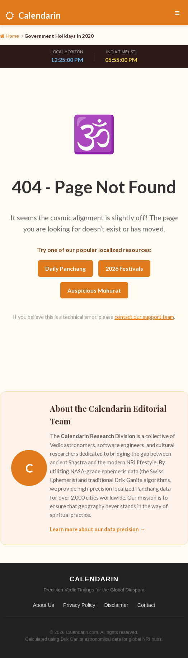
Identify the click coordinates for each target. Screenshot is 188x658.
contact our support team (144, 317)
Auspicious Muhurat (94, 290)
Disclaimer (116, 605)
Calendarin (33, 15)
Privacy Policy (79, 605)
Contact (146, 605)
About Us (43, 605)
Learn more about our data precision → (97, 529)
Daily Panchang (65, 268)
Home (9, 36)
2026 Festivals (124, 268)
